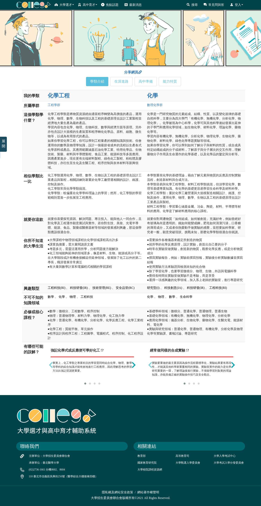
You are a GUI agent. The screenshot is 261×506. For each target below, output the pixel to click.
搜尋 (192, 4)
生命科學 (186, 296)
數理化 (155, 105)
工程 (54, 105)
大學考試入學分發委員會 (229, 462)
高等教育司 (182, 455)
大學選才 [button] (64, 4)
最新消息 (133, 4)
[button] (85, 384)
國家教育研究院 (147, 462)
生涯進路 (121, 81)
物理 (73, 296)
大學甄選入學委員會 (188, 462)
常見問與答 (214, 4)
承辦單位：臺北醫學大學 (44, 462)
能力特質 (170, 81)
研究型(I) (153, 287)
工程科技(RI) (56, 287)
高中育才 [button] (87, 4)
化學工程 (59, 96)
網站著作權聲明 (148, 492)
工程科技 (87, 296)
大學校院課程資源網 (149, 469)
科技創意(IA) (173, 287)
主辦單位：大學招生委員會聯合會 (49, 455)
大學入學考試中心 (225, 455)
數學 (51, 296)
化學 (152, 96)
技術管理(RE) (101, 287)
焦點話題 (109, 4)
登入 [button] (236, 4)
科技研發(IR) (79, 287)
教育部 (141, 455)
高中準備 (146, 81)
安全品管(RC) (125, 287)
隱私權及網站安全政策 (117, 492)
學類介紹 (97, 81)
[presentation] (51, 365)
